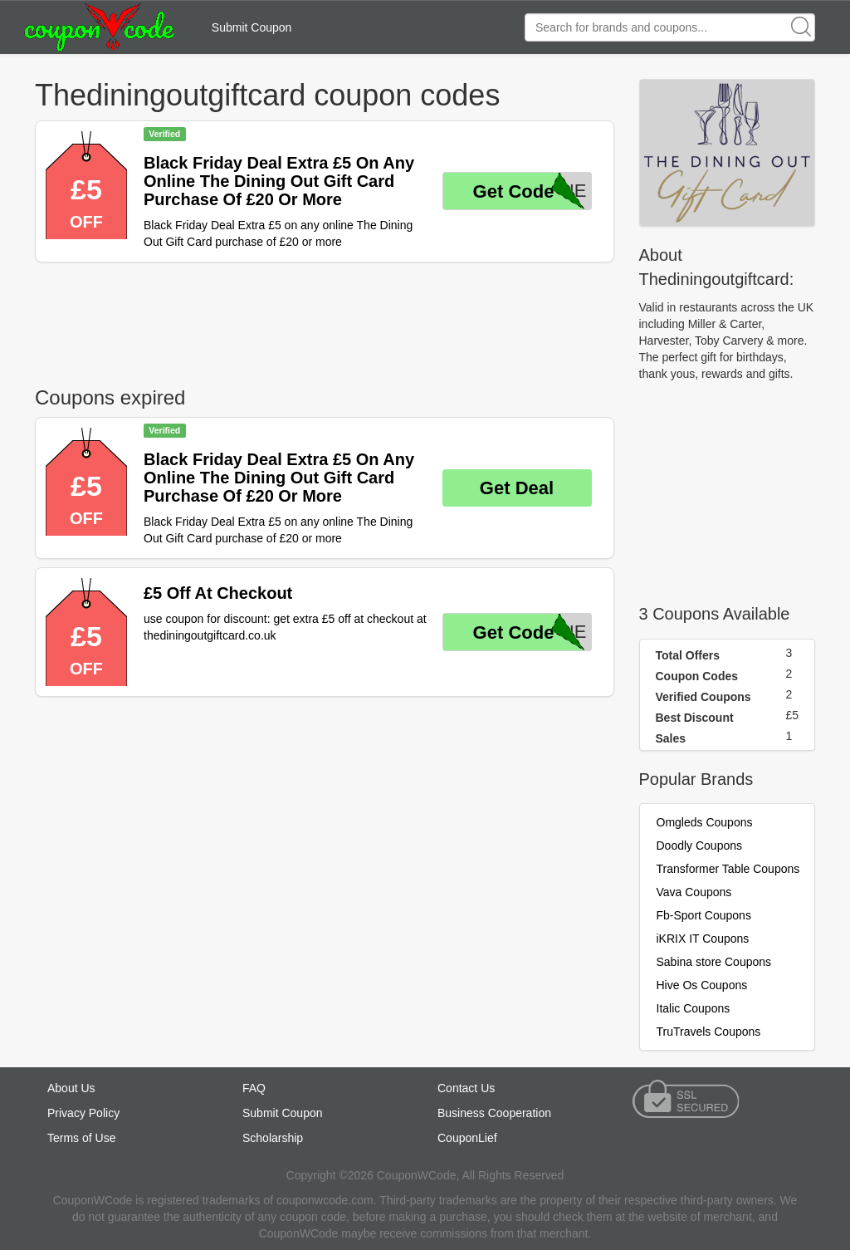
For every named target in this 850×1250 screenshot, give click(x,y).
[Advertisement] (324, 320)
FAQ (254, 1088)
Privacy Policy (83, 1113)
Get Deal (517, 488)
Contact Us (466, 1088)
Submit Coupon (252, 27)
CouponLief (467, 1138)
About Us (71, 1088)
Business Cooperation (494, 1113)
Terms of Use (81, 1138)
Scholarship (272, 1138)
